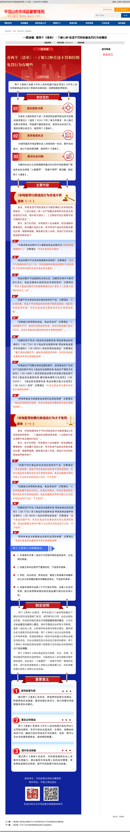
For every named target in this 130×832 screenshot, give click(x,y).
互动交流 (105, 23)
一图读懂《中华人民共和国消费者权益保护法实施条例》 (32, 825)
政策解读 (28, 31)
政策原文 (108, 54)
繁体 (114, 2)
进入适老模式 (122, 10)
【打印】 (115, 816)
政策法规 (73, 23)
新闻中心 (57, 23)
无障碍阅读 (108, 10)
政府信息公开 (40, 23)
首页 (14, 31)
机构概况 (24, 23)
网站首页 (8, 23)
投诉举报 (89, 23)
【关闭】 (122, 816)
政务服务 (122, 23)
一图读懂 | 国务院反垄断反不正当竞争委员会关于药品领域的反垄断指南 (37, 822)
